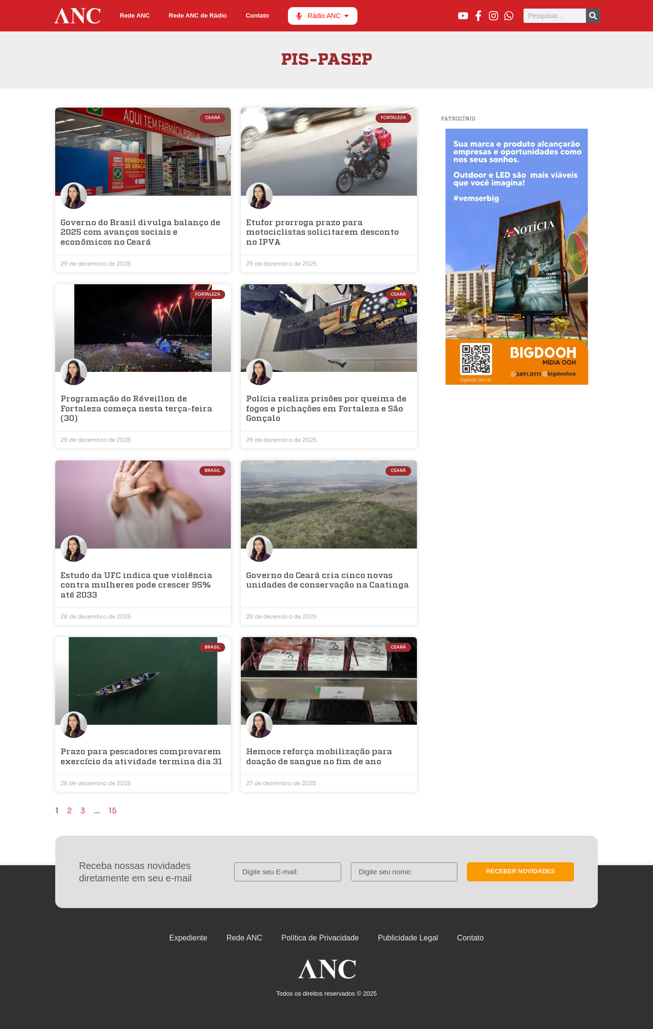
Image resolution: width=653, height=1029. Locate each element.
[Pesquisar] (593, 16)
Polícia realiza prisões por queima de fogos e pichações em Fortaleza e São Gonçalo (326, 409)
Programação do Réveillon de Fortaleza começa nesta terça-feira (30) (136, 409)
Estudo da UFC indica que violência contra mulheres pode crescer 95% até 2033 (136, 585)
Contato (257, 15)
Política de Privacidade (320, 938)
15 (113, 811)
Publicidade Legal (408, 938)
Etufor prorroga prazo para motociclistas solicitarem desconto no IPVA (322, 233)
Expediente (188, 938)
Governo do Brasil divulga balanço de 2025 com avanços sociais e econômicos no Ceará (140, 233)
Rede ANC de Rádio (198, 15)
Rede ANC (135, 15)
